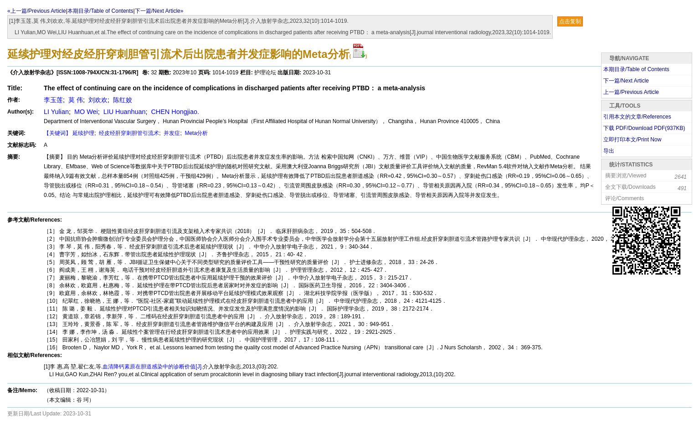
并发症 (171, 133)
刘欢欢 (97, 100)
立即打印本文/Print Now (632, 139)
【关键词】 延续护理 (69, 133)
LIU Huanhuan (124, 111)
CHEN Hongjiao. (174, 111)
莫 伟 (75, 100)
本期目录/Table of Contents (100, 11)
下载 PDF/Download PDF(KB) (644, 128)
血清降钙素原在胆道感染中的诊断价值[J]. (153, 366)
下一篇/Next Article (626, 81)
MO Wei (85, 111)
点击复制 (570, 21)
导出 (608, 151)
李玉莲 (53, 100)
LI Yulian (56, 111)
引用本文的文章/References (637, 117)
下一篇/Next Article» (159, 11)
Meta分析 (195, 133)
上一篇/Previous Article (631, 92)
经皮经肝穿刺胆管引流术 (128, 133)
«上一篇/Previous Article (36, 11)
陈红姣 (121, 100)
